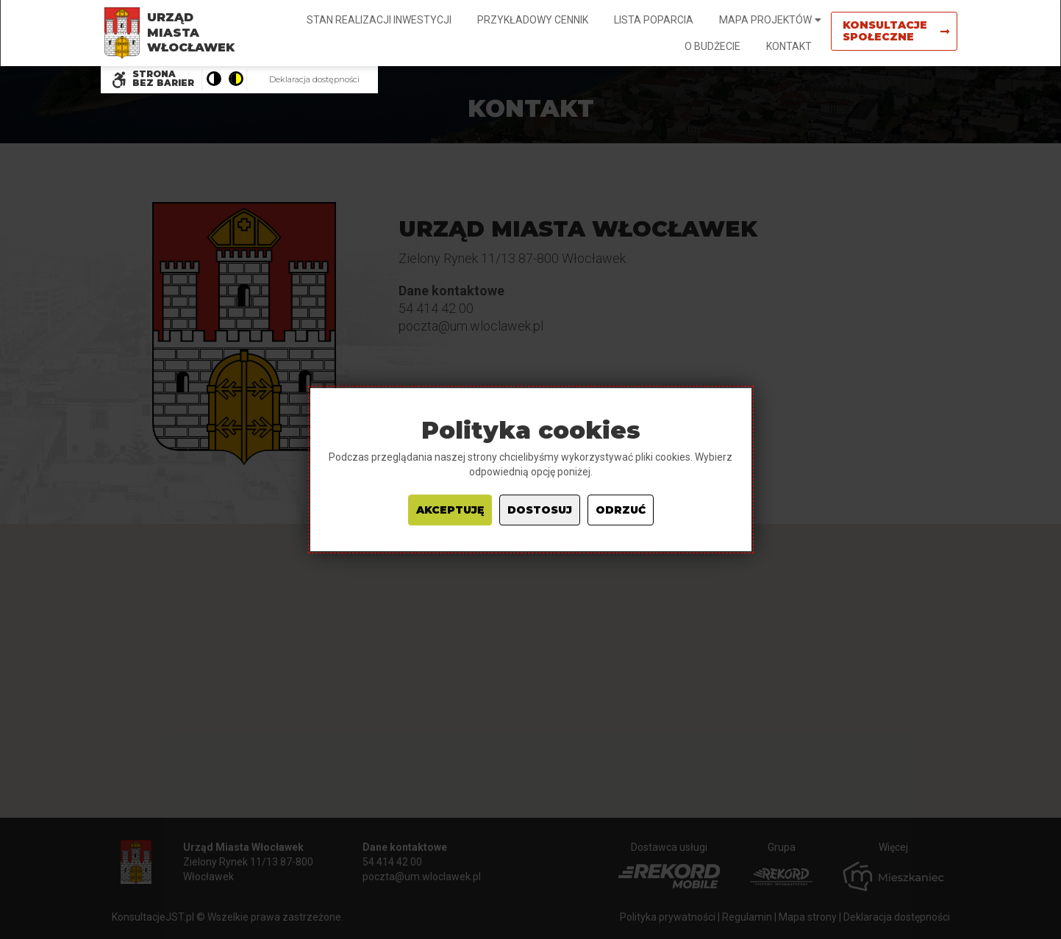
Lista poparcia (653, 20)
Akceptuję (450, 510)
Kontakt (789, 46)
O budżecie (712, 46)
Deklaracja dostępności (314, 79)
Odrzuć (621, 510)
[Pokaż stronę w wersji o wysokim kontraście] (235, 80)
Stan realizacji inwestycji (379, 20)
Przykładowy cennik (532, 20)
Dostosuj (539, 510)
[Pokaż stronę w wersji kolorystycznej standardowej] (213, 80)
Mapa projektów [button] (765, 20)
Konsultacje (896, 30)
